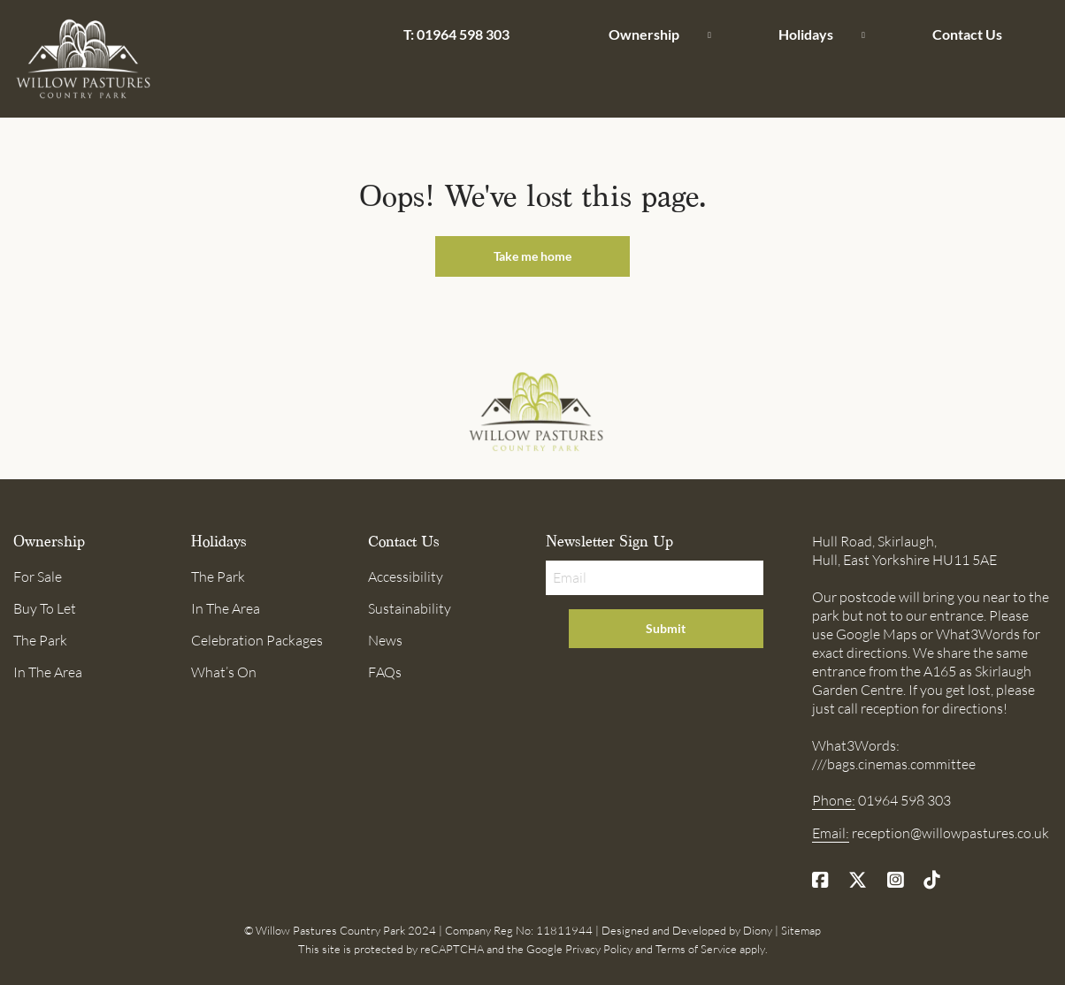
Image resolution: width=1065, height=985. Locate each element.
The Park (40, 640)
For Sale (37, 576)
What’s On (224, 672)
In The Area (47, 672)
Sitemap (801, 930)
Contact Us (967, 34)
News (385, 640)
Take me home (532, 255)
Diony (757, 930)
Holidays (805, 34)
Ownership (644, 34)
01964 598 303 (904, 800)
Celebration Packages (257, 640)
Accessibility (405, 576)
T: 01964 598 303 (456, 34)
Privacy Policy (598, 949)
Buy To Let (44, 608)
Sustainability (409, 608)
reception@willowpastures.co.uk (950, 833)
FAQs (385, 672)
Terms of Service (696, 949)
